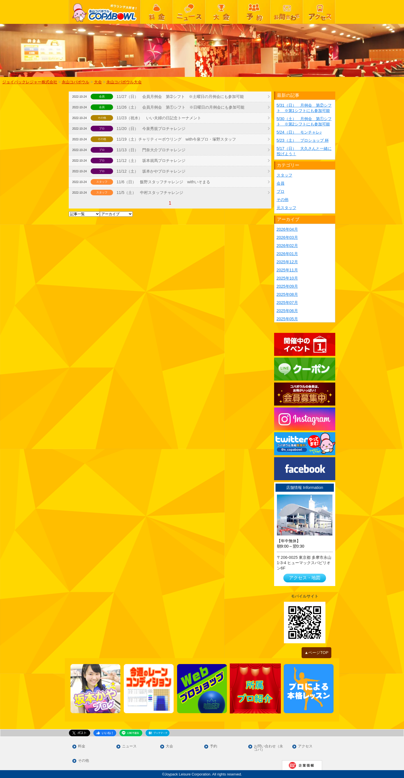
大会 (169, 746)
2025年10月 (287, 278)
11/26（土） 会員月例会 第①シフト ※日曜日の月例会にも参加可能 (180, 107)
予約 (213, 746)
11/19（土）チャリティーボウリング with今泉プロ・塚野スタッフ (176, 139)
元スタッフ (286, 207)
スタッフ (284, 175)
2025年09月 (287, 286)
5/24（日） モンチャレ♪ (299, 132)
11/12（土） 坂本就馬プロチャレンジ (150, 160)
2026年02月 (287, 245)
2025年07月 (287, 302)
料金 (81, 746)
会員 (280, 183)
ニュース (129, 746)
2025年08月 (287, 294)
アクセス (305, 746)
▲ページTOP (316, 652)
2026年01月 (287, 253)
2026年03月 (287, 237)
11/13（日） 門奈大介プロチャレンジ (150, 150)
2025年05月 (287, 319)
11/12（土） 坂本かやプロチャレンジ (150, 171)
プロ (280, 191)
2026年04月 (287, 229)
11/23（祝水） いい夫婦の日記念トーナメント (158, 118)
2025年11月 (287, 270)
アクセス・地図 (304, 577)
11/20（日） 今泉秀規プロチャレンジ (150, 128)
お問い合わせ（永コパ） (268, 748)
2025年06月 (287, 310)
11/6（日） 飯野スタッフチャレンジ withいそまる (163, 182)
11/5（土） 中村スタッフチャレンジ (149, 192)
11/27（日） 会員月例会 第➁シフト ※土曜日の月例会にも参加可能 (180, 96)
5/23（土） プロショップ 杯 (303, 140)
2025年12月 (287, 262)
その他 (282, 199)
